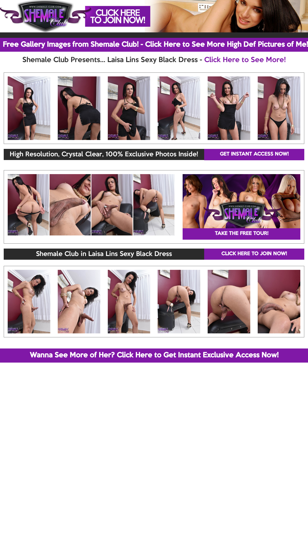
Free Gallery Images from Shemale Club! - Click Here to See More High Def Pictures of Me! (155, 45)
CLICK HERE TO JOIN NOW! (254, 254)
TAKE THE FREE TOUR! (241, 233)
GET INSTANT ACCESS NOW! (254, 154)
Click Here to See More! (245, 60)
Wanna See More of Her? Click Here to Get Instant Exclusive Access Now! (154, 355)
